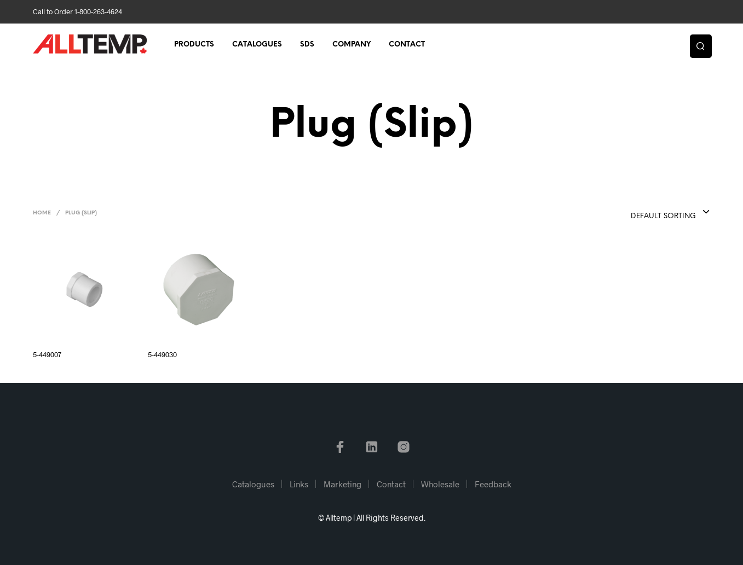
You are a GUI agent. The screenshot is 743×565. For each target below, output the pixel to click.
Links (299, 484)
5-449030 (162, 354)
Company (351, 44)
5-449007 (47, 354)
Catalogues (257, 44)
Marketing (342, 484)
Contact (407, 44)
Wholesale (440, 484)
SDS (307, 44)
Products (194, 44)
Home (42, 213)
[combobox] (648, 212)
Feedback (493, 484)
